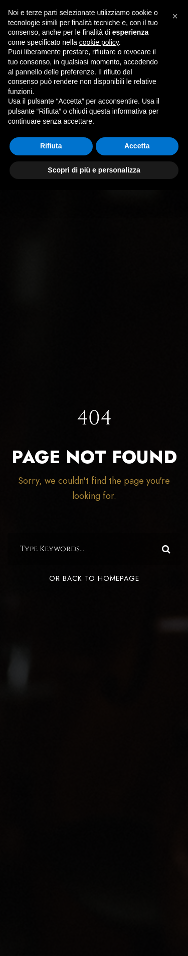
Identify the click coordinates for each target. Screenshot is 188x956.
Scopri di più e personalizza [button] (94, 170)
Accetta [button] (137, 146)
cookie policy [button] (99, 42)
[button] (175, 16)
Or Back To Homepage (94, 578)
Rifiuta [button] (51, 146)
